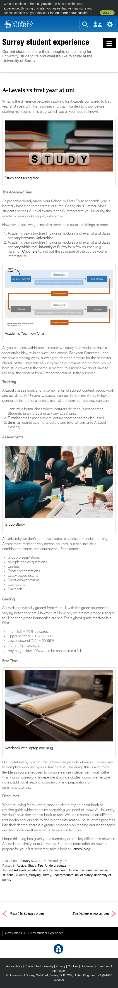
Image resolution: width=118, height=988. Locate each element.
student (7, 875)
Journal (73, 870)
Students (20, 875)
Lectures (86, 870)
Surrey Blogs (13, 933)
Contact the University (38, 966)
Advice (21, 865)
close (106, 12)
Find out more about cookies (68, 13)
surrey (46, 875)
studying (35, 875)
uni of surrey (83, 875)
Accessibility (14, 966)
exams (48, 870)
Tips (40, 865)
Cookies (73, 966)
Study (32, 865)
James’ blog (81, 849)
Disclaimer (88, 966)
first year (60, 870)
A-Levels (20, 870)
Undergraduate (55, 865)
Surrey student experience (45, 42)
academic (35, 870)
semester (100, 870)
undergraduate (63, 875)
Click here (29, 252)
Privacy (60, 966)
